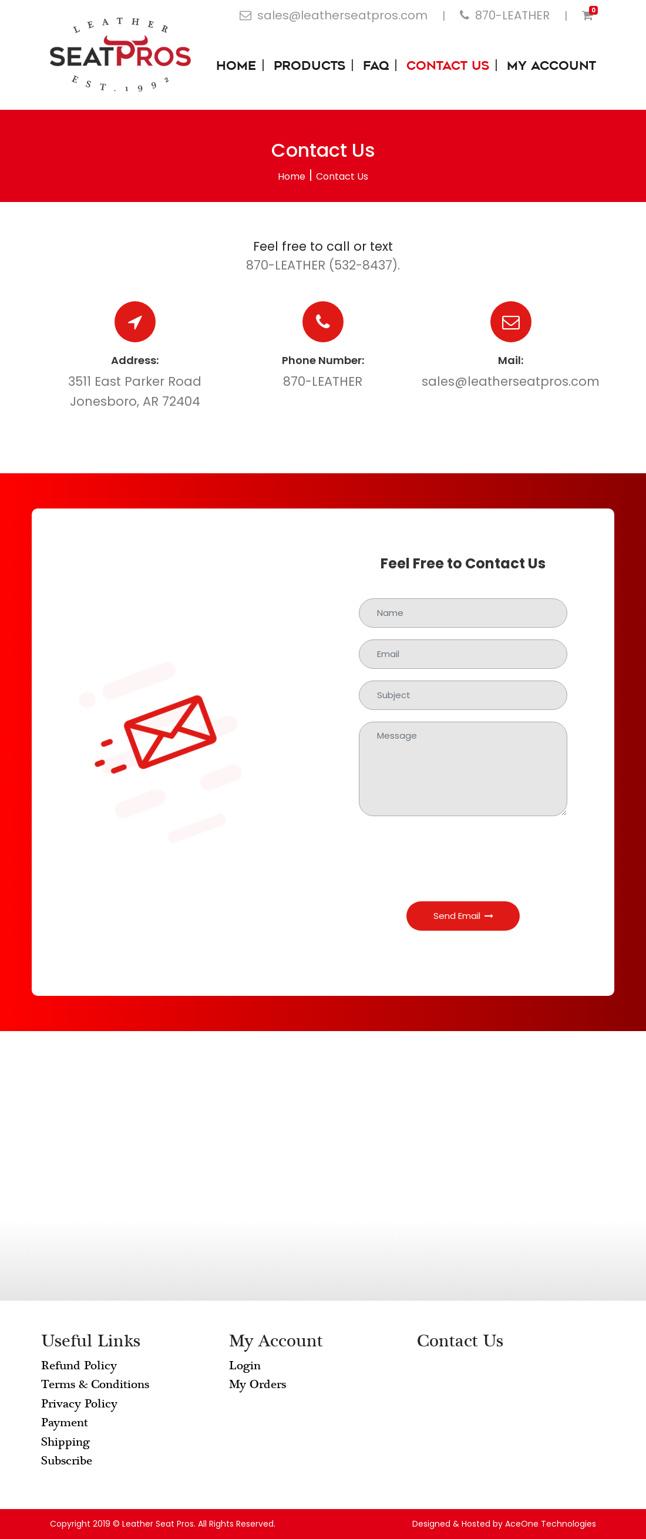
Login (245, 1365)
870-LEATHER (322, 381)
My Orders (257, 1384)
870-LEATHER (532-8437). (323, 265)
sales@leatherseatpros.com (511, 381)
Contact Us (447, 66)
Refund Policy (79, 1365)
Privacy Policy (79, 1404)
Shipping (65, 1442)
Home (236, 66)
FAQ (376, 66)
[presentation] (463, 851)
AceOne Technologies (550, 1524)
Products (309, 66)
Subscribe (66, 1461)
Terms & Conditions (95, 1384)
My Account (551, 66)
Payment (64, 1422)
